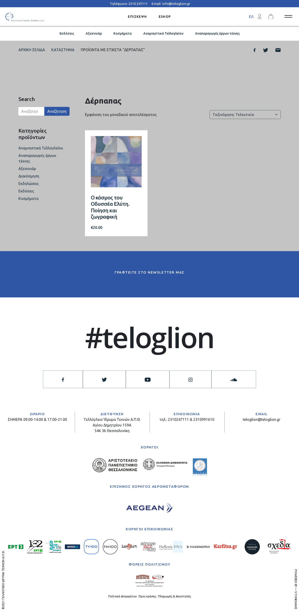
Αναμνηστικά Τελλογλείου (163, 33)
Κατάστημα (62, 50)
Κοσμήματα (122, 33)
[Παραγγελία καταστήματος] (245, 114)
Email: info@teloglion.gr (170, 4)
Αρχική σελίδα (31, 50)
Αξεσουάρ (94, 33)
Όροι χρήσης (147, 596)
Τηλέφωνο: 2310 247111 (129, 4)
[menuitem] (251, 16)
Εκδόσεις (67, 33)
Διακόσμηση (28, 176)
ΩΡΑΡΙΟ (37, 414)
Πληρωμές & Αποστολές (174, 596)
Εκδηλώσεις (28, 183)
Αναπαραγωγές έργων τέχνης (217, 33)
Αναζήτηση (57, 111)
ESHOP (165, 16)
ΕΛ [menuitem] (251, 16)
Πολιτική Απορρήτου (122, 596)
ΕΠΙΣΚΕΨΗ (137, 16)
